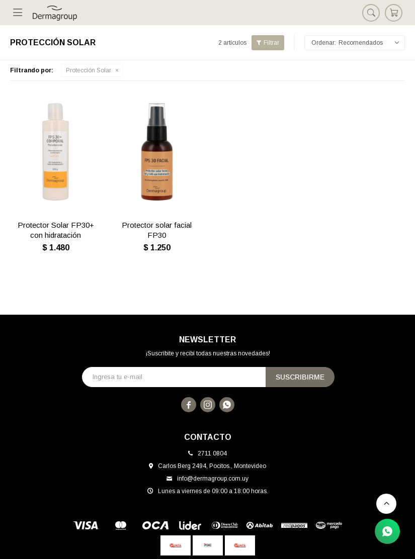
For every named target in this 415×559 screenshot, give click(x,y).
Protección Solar (88, 70)
